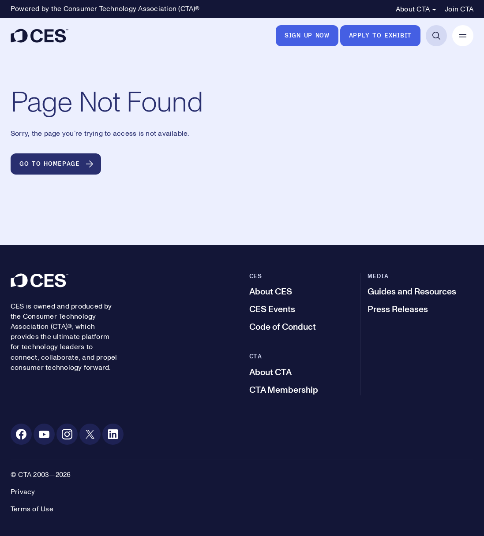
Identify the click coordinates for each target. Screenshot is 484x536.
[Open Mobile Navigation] (462, 35)
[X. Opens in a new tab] (90, 434)
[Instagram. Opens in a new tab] (67, 434)
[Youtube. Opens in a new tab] (44, 434)
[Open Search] (436, 35)
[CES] (39, 36)
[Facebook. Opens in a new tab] (21, 434)
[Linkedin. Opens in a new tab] (113, 434)
